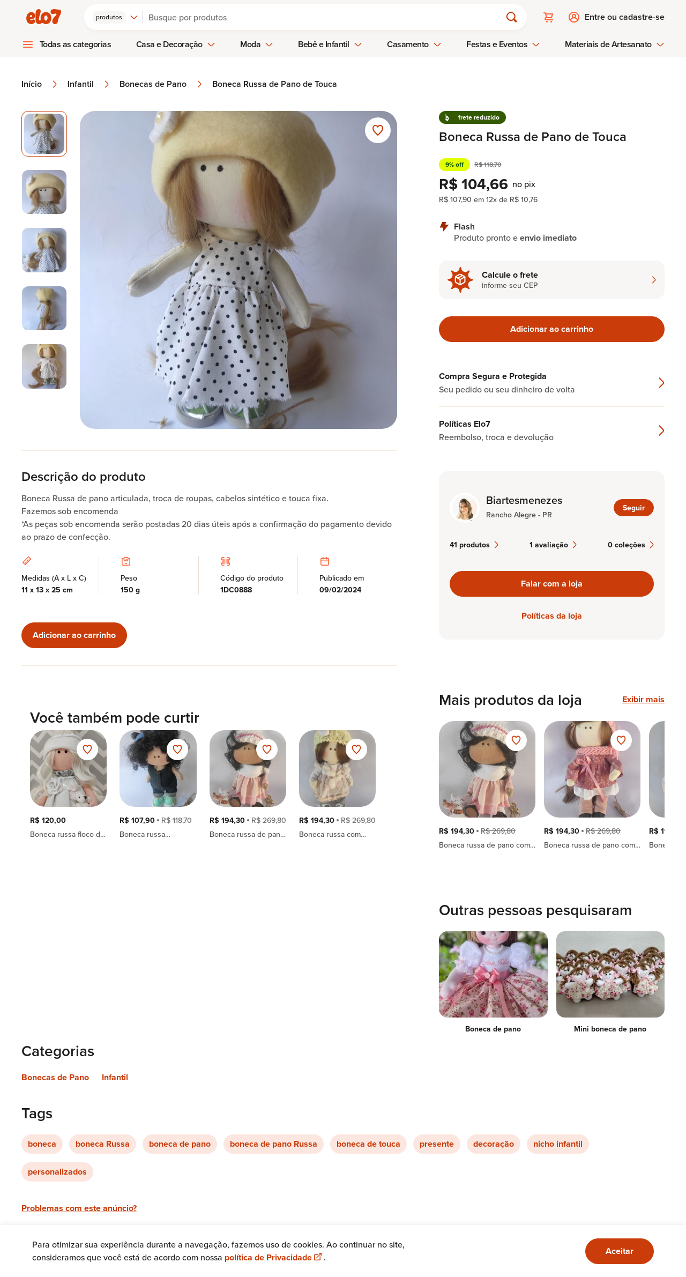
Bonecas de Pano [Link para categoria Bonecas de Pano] (55, 1077)
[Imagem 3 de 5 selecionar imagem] (44, 250)
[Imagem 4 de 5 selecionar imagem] (44, 308)
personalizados (57, 1171)
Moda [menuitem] (256, 44)
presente (437, 1144)
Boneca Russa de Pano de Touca (274, 84)
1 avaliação (553, 545)
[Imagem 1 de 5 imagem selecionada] (44, 134)
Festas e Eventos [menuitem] (503, 44)
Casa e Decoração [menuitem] (175, 44)
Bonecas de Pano (162, 84)
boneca (42, 1144)
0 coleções (631, 545)
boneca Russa (103, 1144)
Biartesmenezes (524, 500)
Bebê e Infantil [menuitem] (330, 44)
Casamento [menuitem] (414, 44)
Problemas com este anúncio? (79, 1208)
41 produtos (474, 545)
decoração (493, 1144)
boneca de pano (180, 1144)
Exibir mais (643, 699)
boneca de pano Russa (273, 1144)
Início (40, 84)
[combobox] (115, 17)
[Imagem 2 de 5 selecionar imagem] (44, 192)
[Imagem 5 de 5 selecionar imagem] (44, 366)
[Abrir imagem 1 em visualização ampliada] (239, 270)
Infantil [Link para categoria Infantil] (115, 1077)
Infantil (89, 84)
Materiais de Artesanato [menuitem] (614, 44)
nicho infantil (558, 1144)
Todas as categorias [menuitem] (75, 44)
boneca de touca (368, 1144)
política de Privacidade (274, 1257)
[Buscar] (326, 17)
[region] (552, 785)
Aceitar (619, 1251)
